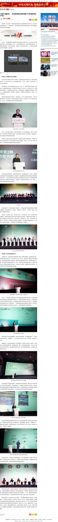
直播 (8, 1)
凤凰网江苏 (5, 18)
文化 (34, 1)
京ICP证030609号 (49, 519)
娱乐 (17, 1)
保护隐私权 (31, 519)
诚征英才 (27, 519)
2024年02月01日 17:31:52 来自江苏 (8, 19)
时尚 (22, 1)
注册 (50, 1)
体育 (20, 1)
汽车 (24, 1)
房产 (27, 1)
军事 (32, 1)
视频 (6, 1)
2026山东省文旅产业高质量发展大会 (48, 31)
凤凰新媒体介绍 (8, 519)
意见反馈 (40, 519)
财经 (15, 1)
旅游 (37, 1)
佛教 (39, 1)
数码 (44, 1)
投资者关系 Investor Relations (16, 519)
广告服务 (23, 519)
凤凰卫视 (11, 1)
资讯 (4, 1)
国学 (41, 1)
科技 (29, 1)
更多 (46, 1)
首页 (1, 1)
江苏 (11, 9)
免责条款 (36, 519)
